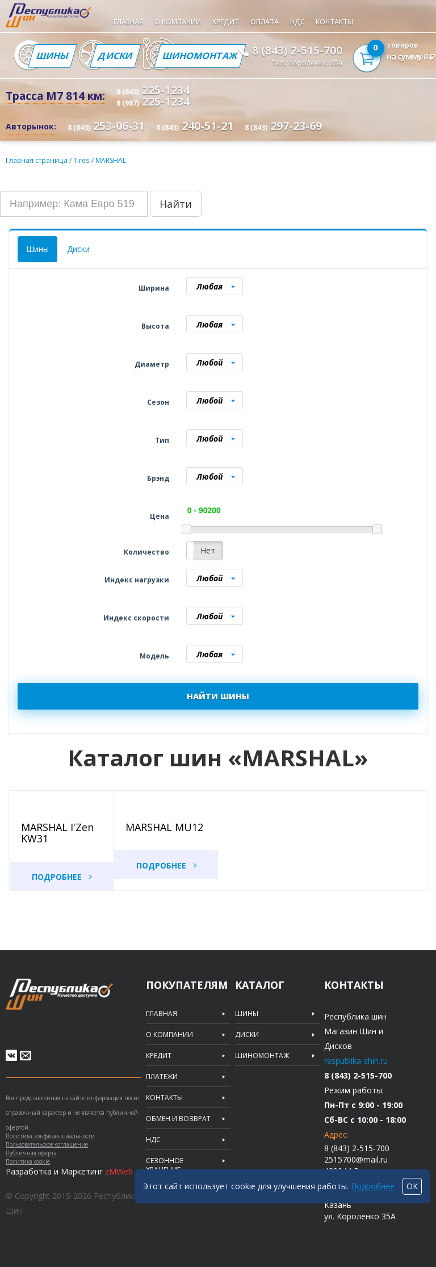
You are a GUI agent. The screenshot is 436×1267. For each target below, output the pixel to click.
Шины (52, 55)
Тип (162, 439)
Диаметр (152, 363)
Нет (207, 549)
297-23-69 (283, 125)
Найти (176, 203)
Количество (146, 551)
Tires (81, 160)
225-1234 (153, 90)
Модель (154, 655)
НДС (297, 22)
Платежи (162, 1076)
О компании (177, 22)
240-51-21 (194, 125)
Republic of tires (81, 1000)
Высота (155, 325)
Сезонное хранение (164, 1165)
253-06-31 (106, 125)
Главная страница (36, 160)
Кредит (225, 22)
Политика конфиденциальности (50, 1136)
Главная (128, 22)
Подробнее (57, 876)
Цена (159, 516)
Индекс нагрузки (136, 579)
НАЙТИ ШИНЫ (218, 695)
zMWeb (119, 1172)
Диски (115, 55)
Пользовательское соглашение (47, 1145)
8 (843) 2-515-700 (297, 50)
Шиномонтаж (200, 55)
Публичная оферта (31, 1153)
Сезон (158, 401)
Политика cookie (28, 1162)
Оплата (264, 22)
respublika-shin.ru (356, 1060)
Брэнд (158, 478)
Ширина (154, 287)
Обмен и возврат (178, 1118)
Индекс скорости (136, 617)
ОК (412, 1186)
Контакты (334, 22)
